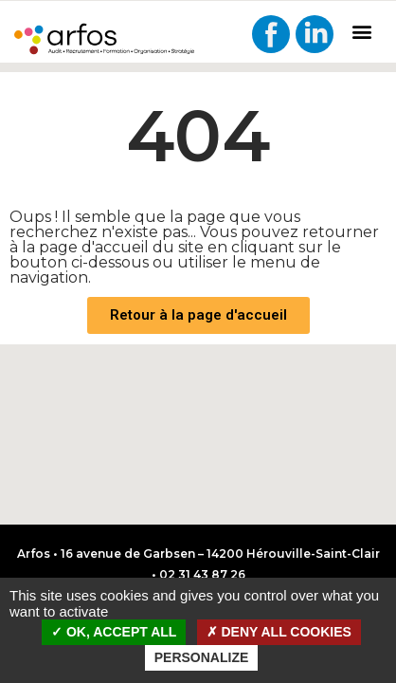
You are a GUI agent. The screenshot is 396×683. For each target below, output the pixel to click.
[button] (361, 30)
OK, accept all (113, 631)
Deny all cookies (279, 631)
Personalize (201, 657)
